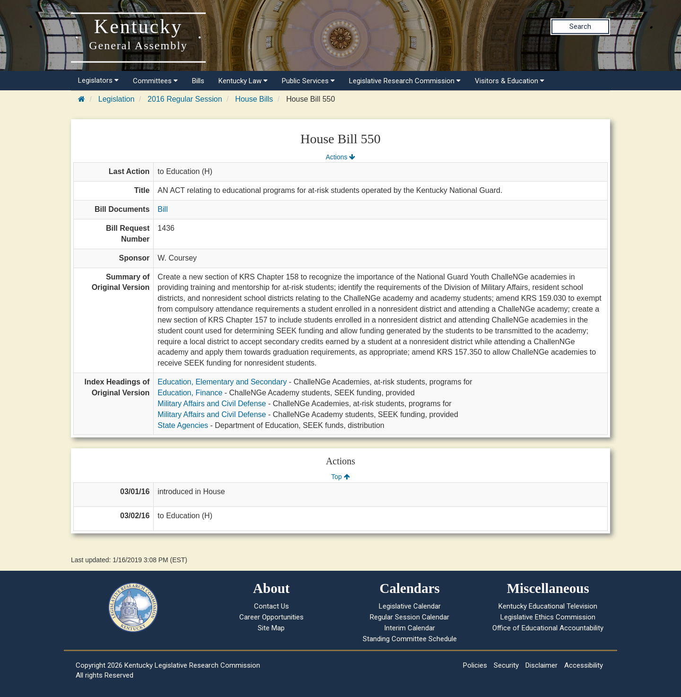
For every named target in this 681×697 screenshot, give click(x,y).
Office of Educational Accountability (547, 628)
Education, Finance (189, 393)
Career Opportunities (271, 617)
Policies (475, 665)
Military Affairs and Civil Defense (211, 404)
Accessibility (583, 665)
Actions (340, 157)
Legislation (116, 99)
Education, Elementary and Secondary (222, 382)
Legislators (98, 80)
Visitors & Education (509, 81)
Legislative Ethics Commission (547, 617)
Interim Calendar (409, 628)
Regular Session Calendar (409, 617)
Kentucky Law (243, 81)
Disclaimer (541, 665)
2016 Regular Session (185, 99)
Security (506, 665)
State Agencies (182, 425)
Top (340, 476)
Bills (198, 81)
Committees (155, 81)
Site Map (271, 628)
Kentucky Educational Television (547, 606)
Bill (162, 209)
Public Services (308, 81)
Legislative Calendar (410, 606)
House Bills (254, 99)
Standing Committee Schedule (410, 639)
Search (580, 26)
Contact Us (271, 606)
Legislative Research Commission (405, 81)
